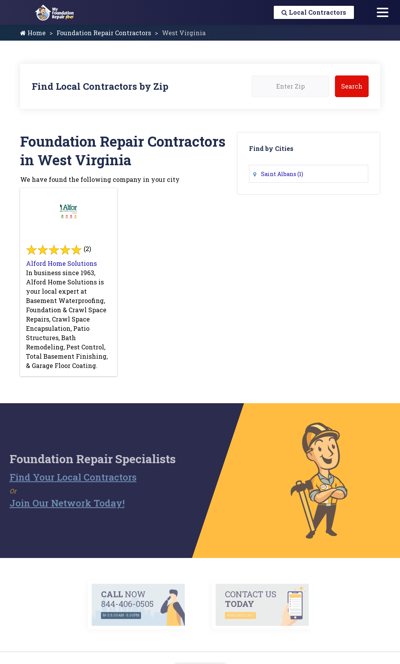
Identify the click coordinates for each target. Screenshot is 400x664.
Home (33, 33)
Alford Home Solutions (61, 263)
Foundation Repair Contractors (104, 33)
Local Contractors (314, 12)
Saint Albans (282, 174)
